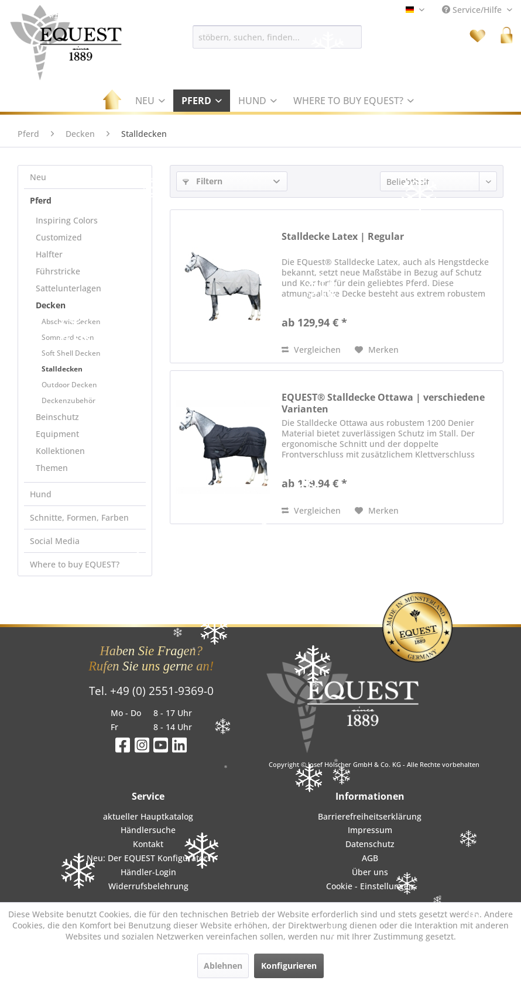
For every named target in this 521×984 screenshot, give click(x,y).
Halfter (49, 254)
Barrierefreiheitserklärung (369, 816)
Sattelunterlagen (68, 288)
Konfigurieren (289, 965)
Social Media (55, 540)
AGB (370, 857)
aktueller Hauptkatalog (148, 816)
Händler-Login (148, 872)
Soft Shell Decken (71, 353)
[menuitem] (277, 37)
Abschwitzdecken (71, 321)
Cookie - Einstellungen (370, 886)
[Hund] (257, 101)
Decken (51, 305)
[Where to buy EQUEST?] (353, 101)
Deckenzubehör (68, 400)
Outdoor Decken (69, 385)
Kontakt (148, 843)
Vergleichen (311, 349)
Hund (41, 494)
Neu (38, 177)
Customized (59, 237)
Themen (52, 467)
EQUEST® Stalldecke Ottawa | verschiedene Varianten (383, 403)
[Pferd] (201, 101)
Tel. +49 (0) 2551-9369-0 (151, 691)
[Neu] (150, 101)
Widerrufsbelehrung (148, 886)
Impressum (370, 829)
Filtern (202, 181)
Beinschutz (57, 416)
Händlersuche (148, 829)
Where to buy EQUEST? (74, 564)
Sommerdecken (68, 337)
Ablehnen (223, 965)
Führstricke (58, 271)
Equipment (57, 433)
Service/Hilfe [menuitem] (473, 9)
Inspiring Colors (67, 220)
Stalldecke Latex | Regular (343, 236)
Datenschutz (370, 843)
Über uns (370, 872)
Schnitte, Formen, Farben (79, 517)
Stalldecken (62, 369)
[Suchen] (367, 37)
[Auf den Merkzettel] (377, 350)
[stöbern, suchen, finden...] (277, 37)
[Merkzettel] (477, 35)
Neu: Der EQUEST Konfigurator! (148, 857)
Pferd (41, 200)
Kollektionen (60, 450)
